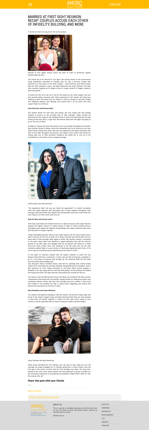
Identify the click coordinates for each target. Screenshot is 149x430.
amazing (105, 422)
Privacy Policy (58, 415)
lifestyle (105, 404)
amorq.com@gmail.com (38, 415)
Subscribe (115, 4)
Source (29, 385)
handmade (106, 408)
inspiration (106, 411)
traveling (105, 425)
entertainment (107, 415)
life (103, 418)
